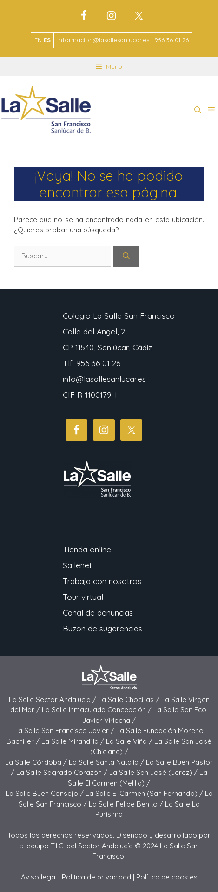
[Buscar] (126, 256)
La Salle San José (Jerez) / (154, 772)
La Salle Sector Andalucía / (53, 699)
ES (47, 40)
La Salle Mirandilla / (73, 741)
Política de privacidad (96, 876)
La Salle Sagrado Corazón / (62, 772)
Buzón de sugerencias (102, 628)
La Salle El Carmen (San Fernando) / (145, 793)
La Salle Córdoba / (37, 762)
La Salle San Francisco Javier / (65, 730)
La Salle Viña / (130, 741)
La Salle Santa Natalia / (107, 762)
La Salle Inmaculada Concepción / (97, 709)
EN (38, 40)
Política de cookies (167, 876)
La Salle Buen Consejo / (46, 793)
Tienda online (87, 549)
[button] (198, 110)
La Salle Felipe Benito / (127, 804)
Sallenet (77, 565)
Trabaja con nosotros (102, 581)
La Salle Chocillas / (129, 699)
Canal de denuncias (98, 612)
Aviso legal (39, 876)
